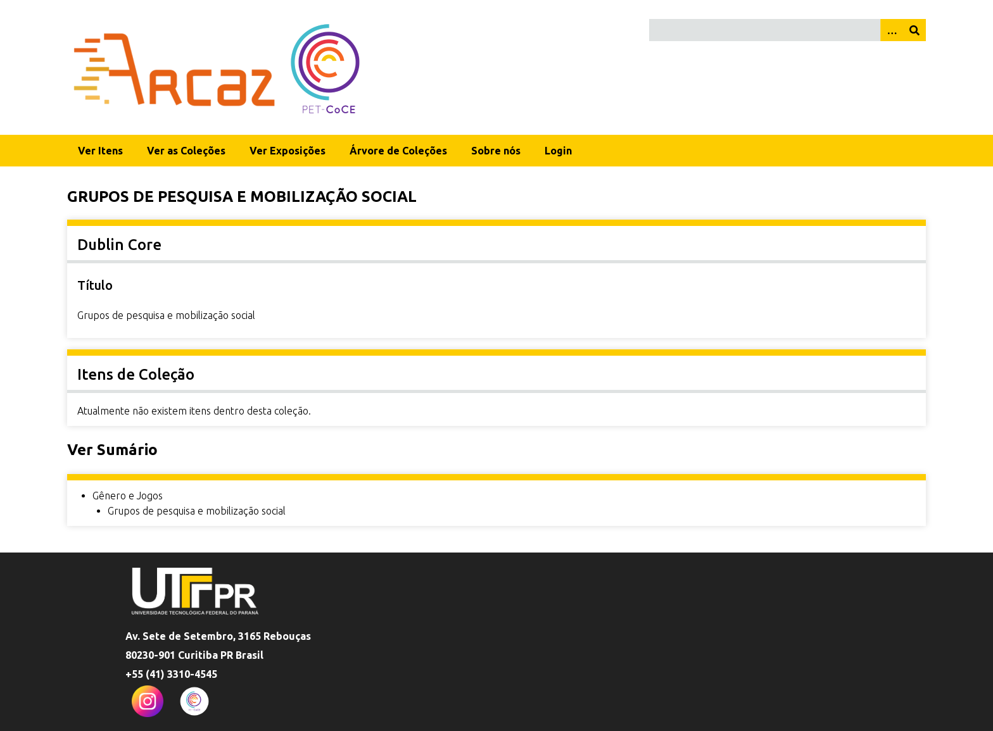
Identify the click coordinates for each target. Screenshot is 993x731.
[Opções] (891, 30)
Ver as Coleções (186, 150)
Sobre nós (496, 150)
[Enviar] (914, 30)
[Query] (787, 30)
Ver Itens (100, 150)
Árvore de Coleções (398, 150)
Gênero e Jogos (127, 495)
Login (558, 150)
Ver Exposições (288, 150)
